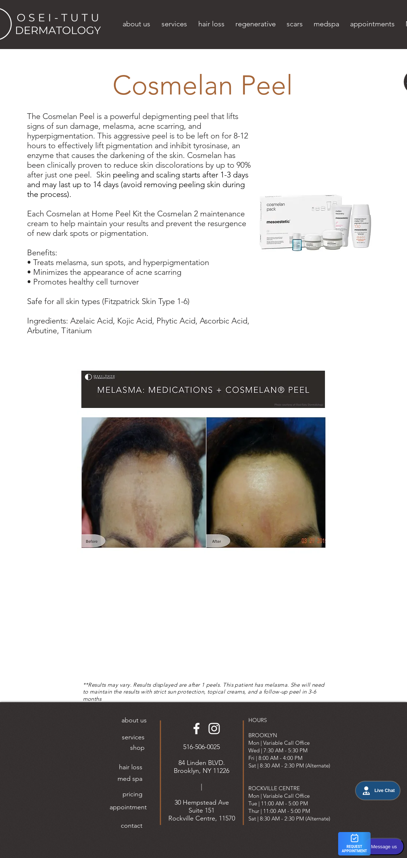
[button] (136, 24)
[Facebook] (196, 728)
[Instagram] (214, 728)
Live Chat (378, 790)
